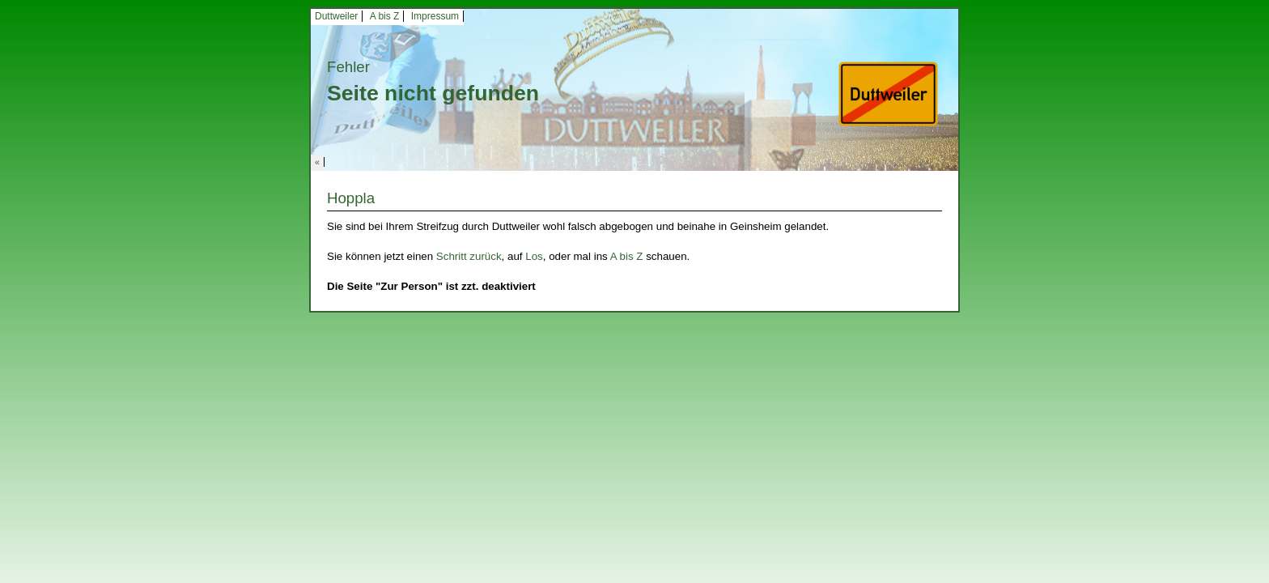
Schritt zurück (469, 256)
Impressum (435, 16)
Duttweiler (336, 16)
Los (534, 256)
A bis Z (385, 16)
